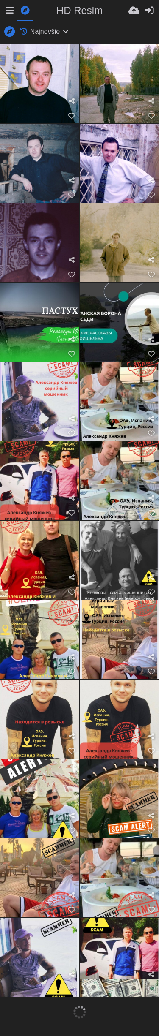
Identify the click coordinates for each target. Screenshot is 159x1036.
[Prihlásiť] (149, 10)
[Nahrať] (133, 10)
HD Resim (79, 10)
